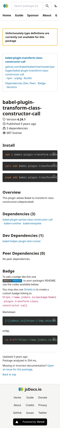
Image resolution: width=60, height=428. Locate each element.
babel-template (32, 223)
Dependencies (13, 83)
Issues (30, 412)
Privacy (42, 405)
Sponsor (33, 15)
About (47, 15)
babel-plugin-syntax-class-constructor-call (27, 219)
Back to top (9, 374)
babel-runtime (12, 223)
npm (9, 78)
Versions (12, 87)
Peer (32, 83)
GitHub (17, 412)
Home (7, 15)
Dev (26, 83)
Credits (30, 405)
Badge (41, 83)
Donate (42, 397)
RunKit (28, 78)
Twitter (42, 412)
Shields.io (30, 289)
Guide (19, 15)
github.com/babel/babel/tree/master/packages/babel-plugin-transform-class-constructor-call (30, 70)
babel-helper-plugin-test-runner (22, 241)
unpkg (18, 78)
